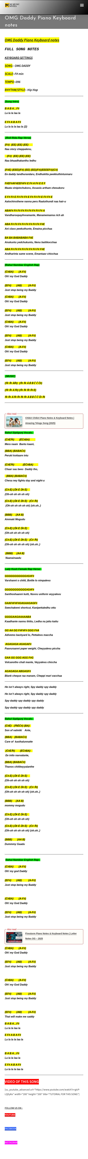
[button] (82, 5)
